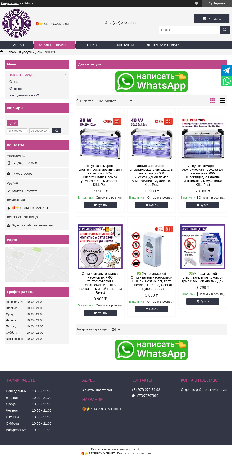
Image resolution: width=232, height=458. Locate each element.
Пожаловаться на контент (134, 453)
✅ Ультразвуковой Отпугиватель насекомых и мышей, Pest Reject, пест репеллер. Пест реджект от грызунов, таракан (151, 281)
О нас (13, 81)
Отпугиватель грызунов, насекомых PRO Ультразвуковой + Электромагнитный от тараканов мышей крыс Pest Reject (100, 283)
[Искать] (225, 30)
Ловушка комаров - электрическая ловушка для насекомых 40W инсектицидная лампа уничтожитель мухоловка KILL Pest (151, 175)
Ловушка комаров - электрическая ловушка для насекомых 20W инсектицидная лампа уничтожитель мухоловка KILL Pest (202, 175)
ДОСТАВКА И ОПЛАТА (163, 45)
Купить (102, 205)
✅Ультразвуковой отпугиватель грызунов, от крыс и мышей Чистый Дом (203, 277)
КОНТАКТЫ (125, 45)
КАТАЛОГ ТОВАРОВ (52, 45)
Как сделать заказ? (24, 95)
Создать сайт (10, 3)
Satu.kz (136, 449)
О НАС (92, 45)
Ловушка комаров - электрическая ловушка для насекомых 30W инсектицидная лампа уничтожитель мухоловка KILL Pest (100, 175)
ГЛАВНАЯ (17, 45)
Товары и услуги (19, 52)
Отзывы (15, 88)
